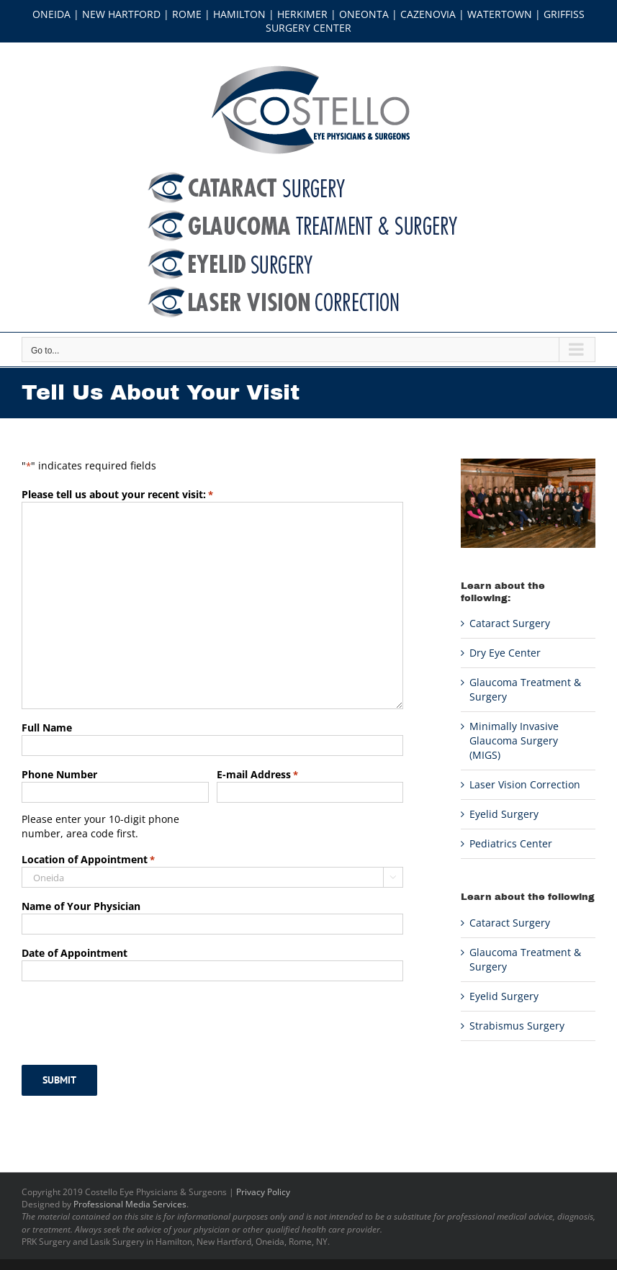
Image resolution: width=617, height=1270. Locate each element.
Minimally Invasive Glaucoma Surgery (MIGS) (514, 740)
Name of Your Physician (81, 906)
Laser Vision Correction (524, 784)
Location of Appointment (88, 859)
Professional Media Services (129, 1204)
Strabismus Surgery (516, 1025)
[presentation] (131, 1021)
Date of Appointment (74, 953)
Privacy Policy (263, 1192)
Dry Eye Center (505, 652)
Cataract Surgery (509, 623)
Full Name (47, 727)
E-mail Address (257, 774)
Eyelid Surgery (504, 814)
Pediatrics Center (510, 843)
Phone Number (59, 774)
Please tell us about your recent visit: (117, 494)
